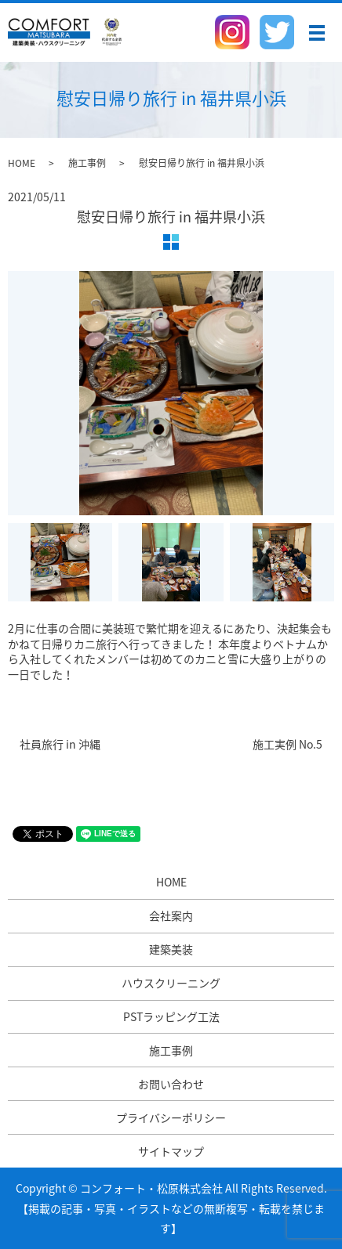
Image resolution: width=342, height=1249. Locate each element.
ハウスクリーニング (171, 983)
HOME (21, 163)
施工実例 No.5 (287, 744)
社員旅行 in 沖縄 (60, 744)
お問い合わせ (171, 1084)
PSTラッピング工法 (171, 1016)
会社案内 (171, 915)
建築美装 (171, 949)
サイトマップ (171, 1151)
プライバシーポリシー (171, 1117)
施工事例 (87, 163)
